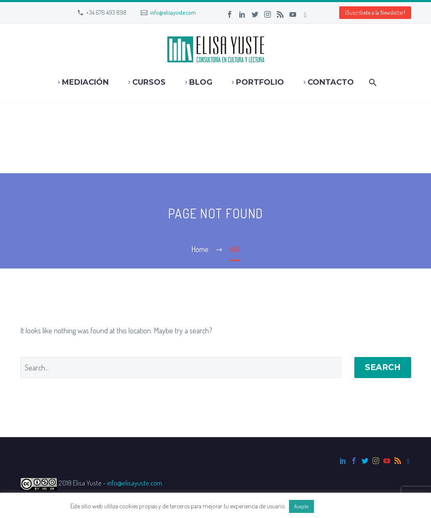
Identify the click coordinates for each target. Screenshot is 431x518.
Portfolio (260, 82)
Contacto (331, 82)
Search (383, 367)
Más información (338, 506)
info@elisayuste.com (173, 12)
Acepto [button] (301, 506)
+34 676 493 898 (106, 12)
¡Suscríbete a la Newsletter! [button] (375, 12)
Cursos (149, 82)
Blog (200, 82)
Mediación (85, 82)
